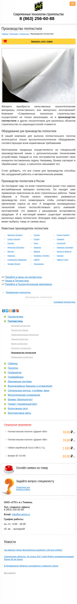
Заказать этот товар (42, 41)
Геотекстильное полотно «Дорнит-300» (27, 439)
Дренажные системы (20, 381)
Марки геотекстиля (19, 344)
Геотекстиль (24, 34)
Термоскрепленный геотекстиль (25, 335)
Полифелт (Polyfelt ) (42, 256)
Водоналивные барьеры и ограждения (30, 386)
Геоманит (60, 239)
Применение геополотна (18, 292)
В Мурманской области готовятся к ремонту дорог (31, 566)
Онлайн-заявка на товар (32, 467)
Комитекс (37, 247)
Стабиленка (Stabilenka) (17, 260)
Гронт (36, 243)
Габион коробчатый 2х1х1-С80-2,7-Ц (26, 447)
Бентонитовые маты (19, 413)
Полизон (60, 256)
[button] (72, 4)
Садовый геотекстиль (64, 302)
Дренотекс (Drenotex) (15, 247)
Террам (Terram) (13, 264)
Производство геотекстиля (23, 353)
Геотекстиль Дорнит (19, 330)
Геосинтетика (15, 317)
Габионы (13, 363)
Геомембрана (15, 377)
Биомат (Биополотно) (20, 399)
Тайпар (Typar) (62, 260)
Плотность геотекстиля (21, 348)
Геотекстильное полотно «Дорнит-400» (27, 431)
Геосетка (13, 368)
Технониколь (39, 264)
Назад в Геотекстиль (17, 280)
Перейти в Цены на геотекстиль (23, 277)
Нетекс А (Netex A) (64, 251)
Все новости (10, 573)
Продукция (13, 34)
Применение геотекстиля (22, 357)
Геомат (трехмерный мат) (22, 404)
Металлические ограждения (24, 395)
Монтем (10, 251)
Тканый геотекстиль (19, 339)
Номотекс (11, 256)
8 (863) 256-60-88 (36, 18)
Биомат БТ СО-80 (17, 455)
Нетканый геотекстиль (20, 326)
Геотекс (37, 235)
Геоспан (10, 243)
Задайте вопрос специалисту (35, 481)
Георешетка (14, 372)
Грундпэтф (61, 243)
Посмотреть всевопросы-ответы (23, 488)
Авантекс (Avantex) (15, 235)
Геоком (36, 239)
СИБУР (37, 260)
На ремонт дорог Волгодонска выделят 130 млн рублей (33, 550)
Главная (5, 34)
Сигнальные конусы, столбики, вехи (28, 390)
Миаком (37, 251)
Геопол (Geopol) (13, 239)
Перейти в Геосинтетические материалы (28, 284)
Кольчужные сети (18, 408)
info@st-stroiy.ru (21, 514)
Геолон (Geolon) (63, 235)
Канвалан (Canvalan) (65, 247)
